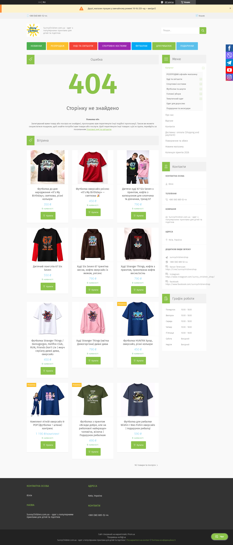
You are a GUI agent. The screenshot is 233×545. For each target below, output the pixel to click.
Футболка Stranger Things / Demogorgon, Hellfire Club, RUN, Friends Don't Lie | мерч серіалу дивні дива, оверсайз (47, 347)
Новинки (36, 46)
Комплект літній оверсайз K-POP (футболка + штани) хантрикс (47, 425)
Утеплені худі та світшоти (99, 129)
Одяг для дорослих (175, 103)
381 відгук (169, 2)
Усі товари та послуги (145, 465)
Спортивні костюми (114, 46)
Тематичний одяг (174, 98)
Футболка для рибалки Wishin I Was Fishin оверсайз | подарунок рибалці (138, 425)
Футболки (141, 46)
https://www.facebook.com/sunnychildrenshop (188, 284)
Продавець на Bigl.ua (116, 537)
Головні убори (173, 94)
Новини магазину (174, 146)
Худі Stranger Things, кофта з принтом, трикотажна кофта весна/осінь (138, 270)
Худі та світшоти (174, 79)
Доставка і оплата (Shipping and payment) (182, 133)
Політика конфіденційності (163, 540)
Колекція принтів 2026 (177, 152)
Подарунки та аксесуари (178, 108)
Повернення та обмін (176, 140)
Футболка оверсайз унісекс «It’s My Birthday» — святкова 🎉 (92, 192)
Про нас (169, 115)
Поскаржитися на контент (138, 540)
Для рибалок (164, 46)
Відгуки (169, 120)
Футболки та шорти (176, 89)
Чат (219, 536)
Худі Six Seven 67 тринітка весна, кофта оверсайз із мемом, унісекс (92, 270)
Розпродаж (57, 46)
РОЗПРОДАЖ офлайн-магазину (181, 74)
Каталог (169, 67)
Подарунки (187, 46)
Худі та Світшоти (83, 46)
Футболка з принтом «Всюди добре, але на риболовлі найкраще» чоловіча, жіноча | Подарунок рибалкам (92, 428)
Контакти (170, 126)
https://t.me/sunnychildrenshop (181, 269)
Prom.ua (131, 534)
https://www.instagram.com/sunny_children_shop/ (190, 277)
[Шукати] (203, 30)
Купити (49, 215)
